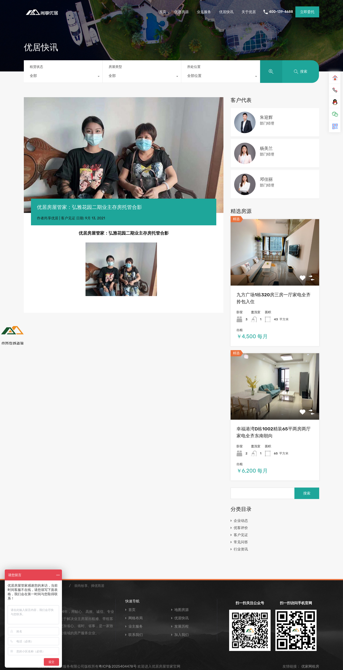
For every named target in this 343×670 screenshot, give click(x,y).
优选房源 (181, 12)
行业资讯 (241, 549)
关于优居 (249, 12)
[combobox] (63, 77)
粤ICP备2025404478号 (117, 666)
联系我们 (135, 635)
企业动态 (241, 521)
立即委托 (307, 12)
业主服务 (204, 12)
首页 (162, 12)
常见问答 (241, 542)
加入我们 (181, 635)
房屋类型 (115, 67)
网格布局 (135, 618)
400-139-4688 (281, 12)
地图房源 (181, 610)
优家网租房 (309, 666)
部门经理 (267, 123)
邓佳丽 (266, 179)
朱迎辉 (266, 117)
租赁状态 (36, 67)
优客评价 (241, 528)
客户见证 (68, 218)
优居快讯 (226, 12)
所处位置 (194, 67)
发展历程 (181, 626)
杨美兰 (266, 148)
